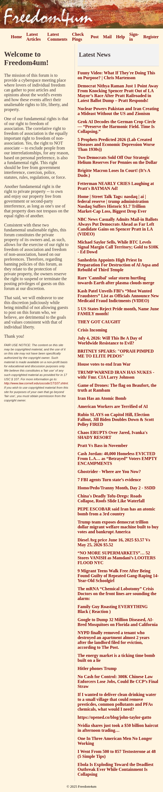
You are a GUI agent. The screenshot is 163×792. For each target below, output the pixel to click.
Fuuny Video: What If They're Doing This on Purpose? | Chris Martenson (116, 75)
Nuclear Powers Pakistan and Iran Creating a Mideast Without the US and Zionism (118, 111)
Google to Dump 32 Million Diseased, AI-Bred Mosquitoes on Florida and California (118, 622)
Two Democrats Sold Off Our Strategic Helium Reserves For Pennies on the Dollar (117, 160)
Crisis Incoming (92, 330)
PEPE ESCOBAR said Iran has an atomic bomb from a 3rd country (116, 511)
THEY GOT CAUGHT (99, 322)
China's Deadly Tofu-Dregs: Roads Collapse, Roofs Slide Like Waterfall (111, 498)
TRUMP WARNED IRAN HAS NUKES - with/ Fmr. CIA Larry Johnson (116, 374)
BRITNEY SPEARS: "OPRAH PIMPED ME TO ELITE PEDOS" (116, 353)
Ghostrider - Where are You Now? (109, 471)
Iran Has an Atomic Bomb (102, 398)
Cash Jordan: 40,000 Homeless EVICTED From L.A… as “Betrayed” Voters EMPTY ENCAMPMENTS (117, 458)
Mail (107, 36)
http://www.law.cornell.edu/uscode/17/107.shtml (36, 383)
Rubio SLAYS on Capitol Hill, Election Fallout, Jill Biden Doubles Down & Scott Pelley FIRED (116, 419)
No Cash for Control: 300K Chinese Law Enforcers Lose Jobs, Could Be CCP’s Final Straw (118, 681)
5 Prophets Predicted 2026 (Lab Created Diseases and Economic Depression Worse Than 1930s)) (116, 144)
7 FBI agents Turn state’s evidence (109, 479)
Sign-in (134, 36)
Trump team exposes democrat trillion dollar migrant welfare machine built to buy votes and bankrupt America (118, 527)
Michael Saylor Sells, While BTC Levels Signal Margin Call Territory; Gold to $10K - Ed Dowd (118, 247)
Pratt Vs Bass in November (103, 445)
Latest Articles (33, 36)
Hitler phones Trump (97, 668)
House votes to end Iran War (104, 364)
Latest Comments (57, 36)
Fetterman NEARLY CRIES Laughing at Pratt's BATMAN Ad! (116, 186)
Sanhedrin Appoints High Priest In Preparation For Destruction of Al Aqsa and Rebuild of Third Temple (118, 265)
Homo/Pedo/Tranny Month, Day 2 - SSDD (116, 488)
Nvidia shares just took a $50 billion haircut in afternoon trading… (118, 728)
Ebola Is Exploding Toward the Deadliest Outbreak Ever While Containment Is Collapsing (116, 769)
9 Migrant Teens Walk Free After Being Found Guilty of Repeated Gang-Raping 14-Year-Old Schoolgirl (118, 576)
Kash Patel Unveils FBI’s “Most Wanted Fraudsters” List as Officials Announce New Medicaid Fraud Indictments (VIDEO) (118, 296)
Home (16, 36)
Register (151, 36)
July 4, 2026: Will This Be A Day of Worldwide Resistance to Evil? (110, 340)
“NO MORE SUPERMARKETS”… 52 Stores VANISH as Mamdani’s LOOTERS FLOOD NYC (116, 558)
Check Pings (78, 36)
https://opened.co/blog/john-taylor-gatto (114, 717)
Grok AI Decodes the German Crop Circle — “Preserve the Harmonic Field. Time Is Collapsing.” (117, 126)
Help (120, 36)
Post (94, 36)
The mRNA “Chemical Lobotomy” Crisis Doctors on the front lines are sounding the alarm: (117, 593)
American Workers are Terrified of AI (113, 406)
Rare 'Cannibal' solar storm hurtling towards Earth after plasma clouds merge (116, 280)
